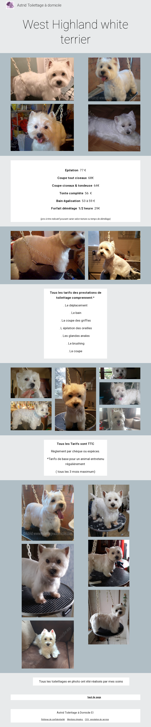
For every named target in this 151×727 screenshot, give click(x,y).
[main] (75, 32)
